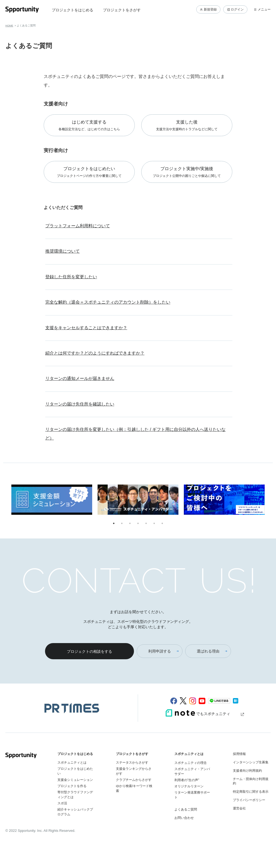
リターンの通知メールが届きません (79, 378)
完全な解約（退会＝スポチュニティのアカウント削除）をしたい (107, 302)
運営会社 (239, 808)
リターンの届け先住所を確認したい (79, 404)
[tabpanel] (52, 501)
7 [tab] (162, 523)
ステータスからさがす (132, 762)
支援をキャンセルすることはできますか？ (86, 327)
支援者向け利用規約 (247, 771)
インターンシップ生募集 (250, 762)
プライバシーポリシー (249, 800)
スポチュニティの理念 (190, 763)
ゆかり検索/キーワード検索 (134, 788)
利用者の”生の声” (186, 780)
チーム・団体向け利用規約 (250, 781)
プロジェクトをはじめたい (75, 771)
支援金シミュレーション (75, 780)
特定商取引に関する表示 (250, 792)
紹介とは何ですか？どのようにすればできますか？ (94, 353)
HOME (9, 25)
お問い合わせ (184, 818)
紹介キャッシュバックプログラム (75, 812)
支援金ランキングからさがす (133, 771)
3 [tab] (130, 523)
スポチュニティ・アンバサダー (192, 771)
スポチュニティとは (72, 762)
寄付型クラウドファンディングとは (75, 794)
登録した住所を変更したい (71, 276)
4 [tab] (138, 523)
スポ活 (62, 803)
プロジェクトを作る (72, 786)
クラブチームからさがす (133, 780)
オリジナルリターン (188, 786)
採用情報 (239, 754)
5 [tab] (146, 523)
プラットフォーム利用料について (77, 226)
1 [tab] (113, 523)
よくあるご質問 (185, 809)
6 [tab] (154, 523)
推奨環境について (62, 251)
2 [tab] (122, 523)
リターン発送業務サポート (192, 795)
